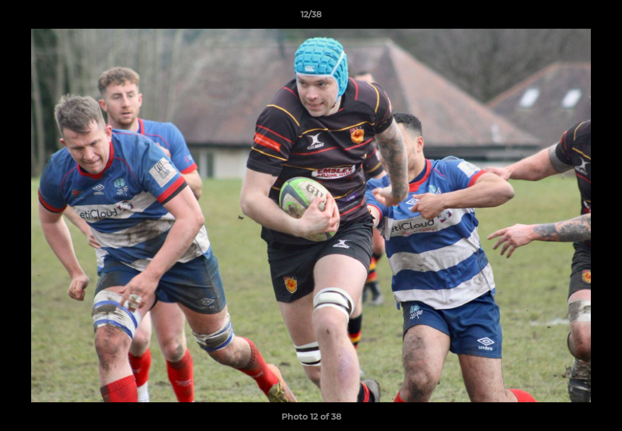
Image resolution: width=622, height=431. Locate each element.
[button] (600, 17)
